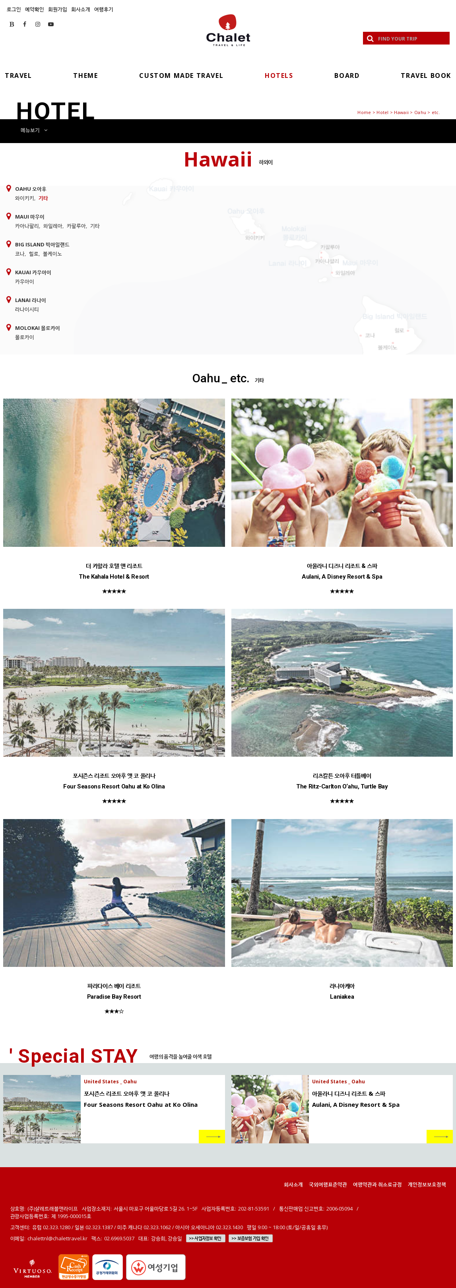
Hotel (382, 112)
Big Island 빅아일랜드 (42, 244)
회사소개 (80, 9)
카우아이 (24, 281)
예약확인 (34, 9)
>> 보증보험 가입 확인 (249, 1238)
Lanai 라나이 (30, 300)
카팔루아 (76, 225)
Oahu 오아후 (31, 188)
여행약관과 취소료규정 (377, 1184)
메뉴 (34, 130)
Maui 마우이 (30, 216)
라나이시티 (27, 309)
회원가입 (57, 9)
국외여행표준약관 (328, 1184)
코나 (20, 253)
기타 (43, 197)
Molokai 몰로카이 (37, 327)
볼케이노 (52, 253)
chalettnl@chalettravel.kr (57, 1238)
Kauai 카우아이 (33, 272)
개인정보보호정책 (427, 1184)
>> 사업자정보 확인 (205, 1238)
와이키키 (24, 197)
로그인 (14, 9)
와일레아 (52, 225)
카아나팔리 (27, 225)
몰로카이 (24, 337)
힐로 (34, 253)
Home (364, 112)
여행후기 (103, 9)
